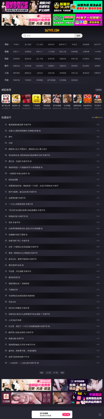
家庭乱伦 (28, 73)
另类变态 (97, 59)
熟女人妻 (63, 51)
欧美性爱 (51, 59)
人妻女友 (39, 73)
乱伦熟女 (86, 59)
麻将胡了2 (63, 44)
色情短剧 (74, 80)
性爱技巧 (97, 73)
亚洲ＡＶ (16, 51)
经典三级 (74, 59)
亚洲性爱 (16, 59)
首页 (41, 373)
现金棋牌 (86, 44)
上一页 (48, 373)
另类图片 (97, 66)
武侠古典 (51, 73)
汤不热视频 (51, 80)
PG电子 (16, 44)
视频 (7, 51)
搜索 (78, 36)
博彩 (7, 44)
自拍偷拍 (28, 51)
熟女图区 (86, 66)
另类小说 (74, 73)
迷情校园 (63, 73)
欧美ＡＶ (39, 51)
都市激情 (16, 73)
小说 (7, 72)
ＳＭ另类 (97, 51)
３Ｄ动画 (51, 51)
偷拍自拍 (28, 59)
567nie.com (52, 30)
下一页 (55, 373)
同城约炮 (16, 80)
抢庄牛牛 (97, 44)
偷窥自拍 (16, 66)
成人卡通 (39, 59)
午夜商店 (28, 80)
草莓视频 (39, 80)
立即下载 (66, 414)
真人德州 (28, 44)
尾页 (62, 373)
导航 (7, 80)
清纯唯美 (74, 66)
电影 (7, 58)
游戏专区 (51, 44)
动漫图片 (51, 66)
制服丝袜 (63, 59)
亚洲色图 (28, 66)
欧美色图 (39, 66)
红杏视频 (63, 80)
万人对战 (39, 44)
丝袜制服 (74, 51)
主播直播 (86, 51)
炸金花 (74, 44)
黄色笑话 (86, 73)
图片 (7, 65)
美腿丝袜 (63, 66)
